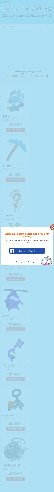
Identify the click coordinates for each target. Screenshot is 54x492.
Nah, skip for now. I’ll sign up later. (27, 262)
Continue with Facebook (22, 251)
